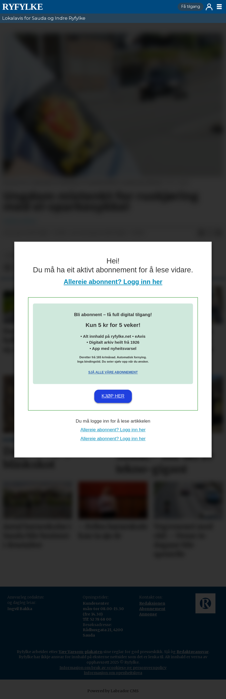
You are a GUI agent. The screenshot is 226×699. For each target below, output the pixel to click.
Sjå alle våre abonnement (113, 372)
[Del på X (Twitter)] (210, 233)
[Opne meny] (219, 7)
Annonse (148, 614)
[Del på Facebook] (201, 233)
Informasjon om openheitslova (113, 672)
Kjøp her (113, 396)
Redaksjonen (152, 603)
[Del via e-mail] (218, 233)
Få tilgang (190, 6)
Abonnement (152, 608)
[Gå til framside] (87, 7)
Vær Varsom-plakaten (80, 651)
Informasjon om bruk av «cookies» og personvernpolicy (113, 667)
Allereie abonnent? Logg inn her (113, 281)
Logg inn (209, 7)
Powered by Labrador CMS (113, 690)
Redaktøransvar (193, 651)
